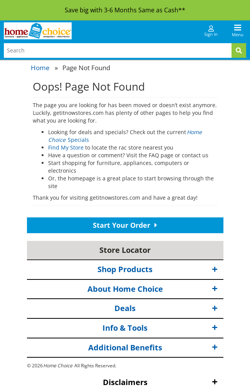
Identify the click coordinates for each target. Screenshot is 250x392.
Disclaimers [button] (160, 382)
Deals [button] (166, 308)
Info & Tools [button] (160, 328)
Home (40, 67)
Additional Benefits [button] (153, 347)
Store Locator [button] (125, 250)
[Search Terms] (118, 50)
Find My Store (66, 147)
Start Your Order (125, 225)
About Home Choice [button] (152, 289)
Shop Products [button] (157, 269)
